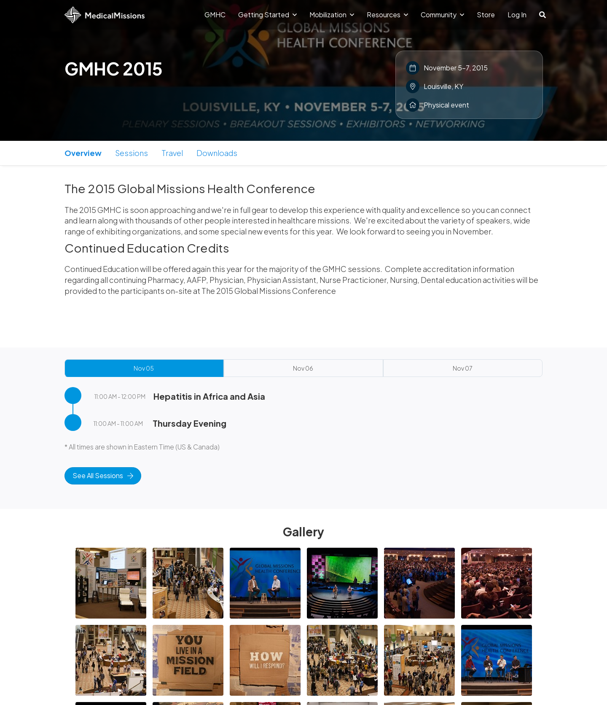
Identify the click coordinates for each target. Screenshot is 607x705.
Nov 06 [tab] (303, 368)
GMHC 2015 (113, 68)
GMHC (215, 14)
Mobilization (331, 14)
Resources (387, 14)
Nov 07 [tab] (462, 368)
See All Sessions (103, 475)
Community (442, 14)
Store (486, 14)
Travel (172, 153)
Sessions (131, 153)
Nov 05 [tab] (144, 368)
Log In (517, 14)
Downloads (216, 153)
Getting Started (267, 14)
